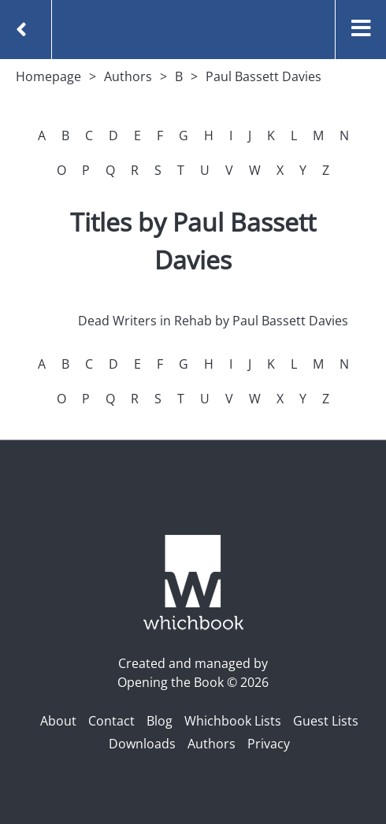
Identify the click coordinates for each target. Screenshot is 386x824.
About (58, 720)
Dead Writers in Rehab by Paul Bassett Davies (213, 320)
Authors (128, 76)
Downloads (142, 743)
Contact (111, 720)
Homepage (48, 76)
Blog (160, 720)
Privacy (268, 743)
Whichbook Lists (232, 720)
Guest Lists (325, 720)
